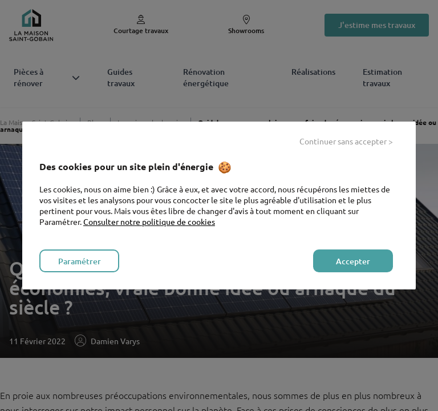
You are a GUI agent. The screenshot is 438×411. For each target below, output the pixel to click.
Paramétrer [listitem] (79, 261)
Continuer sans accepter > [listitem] (346, 141)
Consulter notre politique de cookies (149, 221)
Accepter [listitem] (353, 261)
